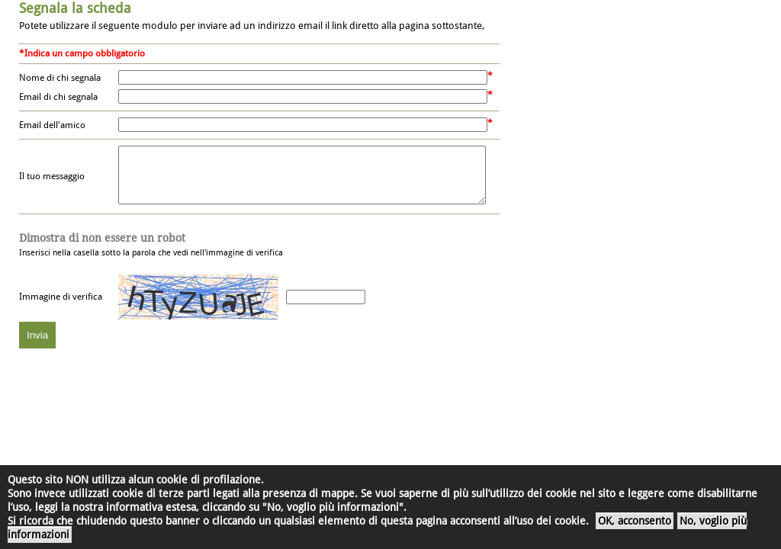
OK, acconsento (634, 521)
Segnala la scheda (75, 8)
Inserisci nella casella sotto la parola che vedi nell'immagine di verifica (151, 256)
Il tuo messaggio (52, 182)
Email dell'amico (52, 125)
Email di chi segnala (58, 97)
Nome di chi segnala (60, 77)
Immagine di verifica (60, 308)
